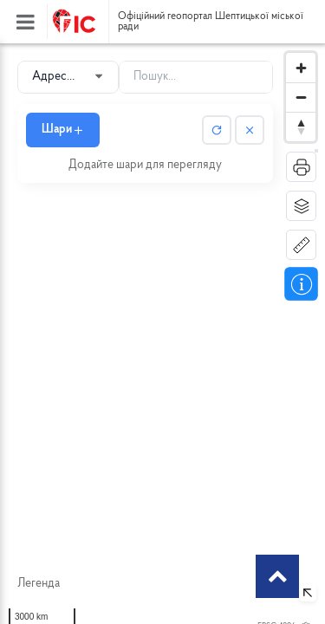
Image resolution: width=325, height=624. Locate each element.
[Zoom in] (300, 67)
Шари (63, 129)
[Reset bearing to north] (300, 126)
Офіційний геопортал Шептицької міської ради (210, 21)
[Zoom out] (300, 97)
